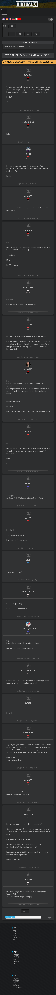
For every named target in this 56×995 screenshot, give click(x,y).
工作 (14, 983)
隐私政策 (16, 985)
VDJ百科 (16, 961)
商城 (14, 933)
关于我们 (16, 979)
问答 (14, 959)
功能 (14, 935)
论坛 (14, 963)
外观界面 (16, 939)
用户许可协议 (17, 987)
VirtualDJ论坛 (10, 47)
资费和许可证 (17, 937)
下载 (14, 931)
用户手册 (16, 957)
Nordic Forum (24, 47)
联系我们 (16, 981)
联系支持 (16, 955)
